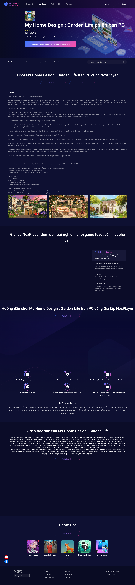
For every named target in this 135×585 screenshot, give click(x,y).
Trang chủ (29, 4)
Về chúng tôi (48, 574)
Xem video (57, 62)
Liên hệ (67, 571)
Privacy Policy (110, 574)
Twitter (67, 577)
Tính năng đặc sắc (24, 62)
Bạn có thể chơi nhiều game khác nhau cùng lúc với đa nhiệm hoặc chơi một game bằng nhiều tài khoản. (109, 267)
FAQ (52, 4)
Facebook (69, 4)
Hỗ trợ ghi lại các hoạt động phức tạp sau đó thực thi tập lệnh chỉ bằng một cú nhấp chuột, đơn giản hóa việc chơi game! (108, 288)
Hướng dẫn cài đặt (42, 62)
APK (82, 83)
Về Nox (46, 571)
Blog (59, 4)
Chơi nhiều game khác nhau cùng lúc (107, 263)
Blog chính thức (49, 577)
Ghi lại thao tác (100, 283)
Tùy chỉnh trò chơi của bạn (103, 252)
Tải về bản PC (53, 83)
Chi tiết (10, 62)
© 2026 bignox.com (112, 571)
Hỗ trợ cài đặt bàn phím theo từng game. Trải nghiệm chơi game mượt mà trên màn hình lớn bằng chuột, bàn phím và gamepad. (109, 256)
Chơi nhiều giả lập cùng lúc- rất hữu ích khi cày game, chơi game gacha (107, 277)
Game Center (41, 4)
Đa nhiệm (98, 274)
